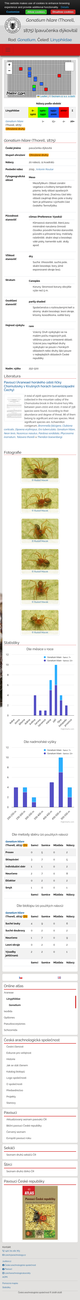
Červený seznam (16, 1131)
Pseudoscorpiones (14, 1023)
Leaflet (42, 96)
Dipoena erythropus (26, 429)
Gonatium (15, 1005)
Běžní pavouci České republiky (24, 1125)
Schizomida (10, 1030)
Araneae (9, 992)
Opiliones (9, 1017)
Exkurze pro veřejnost (18, 1052)
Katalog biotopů (15, 1071)
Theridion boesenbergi (49, 437)
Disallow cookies (63, 11)
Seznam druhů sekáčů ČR (21, 1154)
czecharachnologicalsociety (17, 1273)
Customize (12, 11)
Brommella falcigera (49, 425)
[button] (20, 68)
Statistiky (6, 1287)
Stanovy (11, 1102)
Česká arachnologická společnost (20, 1265)
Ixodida (8, 1011)
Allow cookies (36, 11)
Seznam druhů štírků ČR (20, 1171)
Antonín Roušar (45, 169)
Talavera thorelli (26, 437)
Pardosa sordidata (49, 433)
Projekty (11, 1096)
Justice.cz (6, 1261)
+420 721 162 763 (12, 1251)
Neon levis (9, 433)
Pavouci (8, 1269)
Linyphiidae (61, 39)
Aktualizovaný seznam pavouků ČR (26, 1119)
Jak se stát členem (17, 1065)
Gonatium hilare (66, 429)
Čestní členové (14, 1046)
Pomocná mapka (10, 1283)
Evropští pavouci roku (18, 1138)
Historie (10, 1059)
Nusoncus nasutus (27, 433)
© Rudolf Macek (40, 480)
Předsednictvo (14, 1090)
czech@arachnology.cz (15, 1255)
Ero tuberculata (47, 429)
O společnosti (14, 1084)
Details (65, 7)
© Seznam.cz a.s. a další (62, 96)
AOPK (5, 1277)
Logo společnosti (16, 1077)
